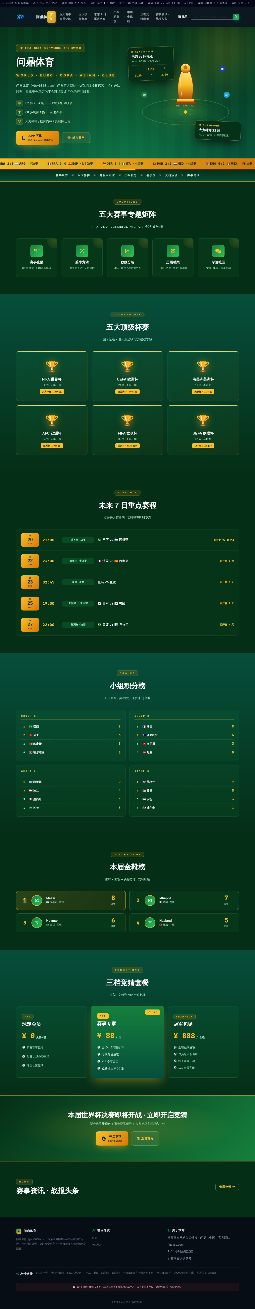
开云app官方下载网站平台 (138, 1272)
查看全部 (227, 1186)
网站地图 (97, 1244)
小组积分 (131, 175)
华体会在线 (57, 1272)
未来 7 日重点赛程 (100, 16)
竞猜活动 (171, 175)
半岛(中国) (92, 1272)
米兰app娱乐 (164, 1272)
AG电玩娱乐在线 (184, 1272)
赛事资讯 (193, 175)
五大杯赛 (83, 175)
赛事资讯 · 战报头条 (162, 16)
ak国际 (105, 1272)
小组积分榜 (116, 17)
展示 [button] (182, 16)
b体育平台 (42, 1272)
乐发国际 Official (206, 1272)
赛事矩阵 (62, 175)
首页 (51, 16)
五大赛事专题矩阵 (65, 16)
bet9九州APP (74, 1272)
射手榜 (151, 175)
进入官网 (76, 137)
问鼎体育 (126, 1302)
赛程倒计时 (107, 175)
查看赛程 (145, 1138)
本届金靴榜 (130, 17)
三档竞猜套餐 (144, 16)
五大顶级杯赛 (83, 16)
